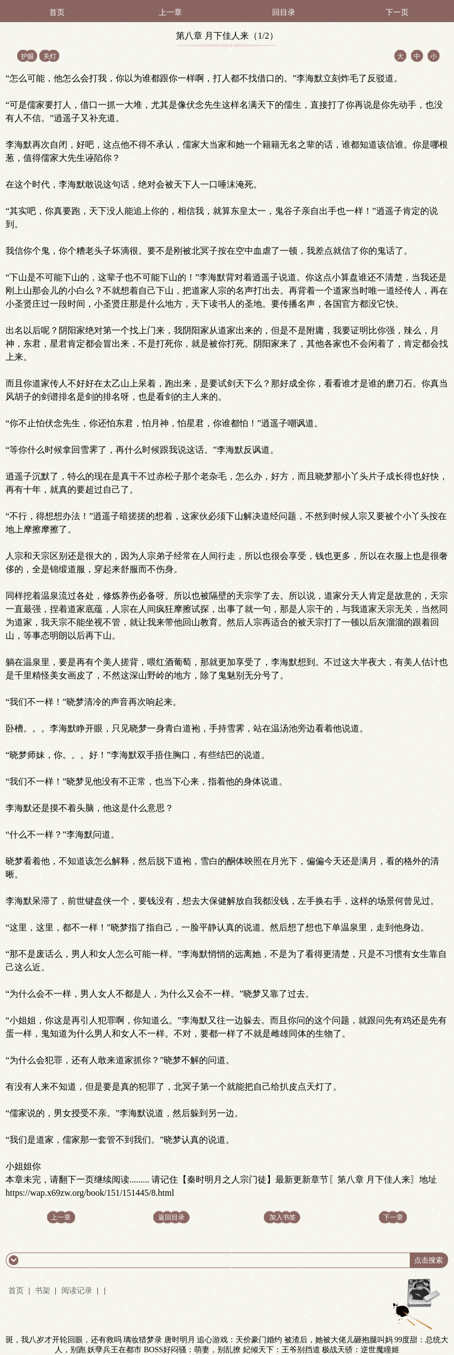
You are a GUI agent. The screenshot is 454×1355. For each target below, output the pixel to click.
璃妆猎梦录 (142, 1340)
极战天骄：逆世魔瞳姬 (360, 1350)
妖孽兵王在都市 (114, 1350)
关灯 (49, 56)
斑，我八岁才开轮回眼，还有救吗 (64, 1340)
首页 (57, 12)
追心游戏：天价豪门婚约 (239, 1340)
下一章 (393, 1217)
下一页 (397, 12)
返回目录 (171, 1217)
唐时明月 (179, 1340)
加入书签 (282, 1217)
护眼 (27, 56)
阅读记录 (78, 1290)
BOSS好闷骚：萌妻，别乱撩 (192, 1350)
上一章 (170, 12)
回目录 (283, 12)
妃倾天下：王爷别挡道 (281, 1350)
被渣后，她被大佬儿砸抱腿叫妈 (338, 1340)
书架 (42, 1290)
